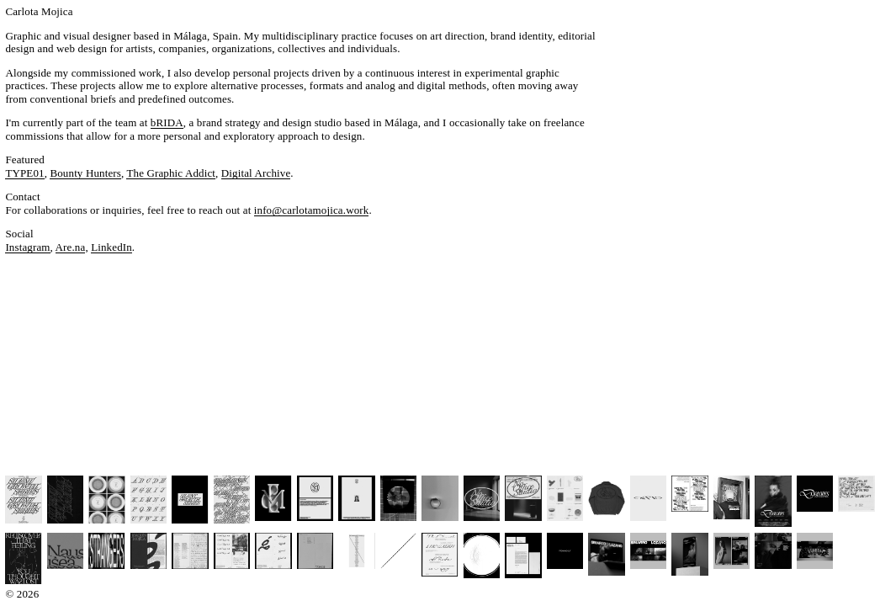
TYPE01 (24, 173)
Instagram (27, 247)
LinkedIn (111, 247)
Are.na (71, 247)
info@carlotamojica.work (311, 210)
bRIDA (167, 122)
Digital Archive (255, 173)
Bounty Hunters (85, 173)
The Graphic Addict (170, 173)
